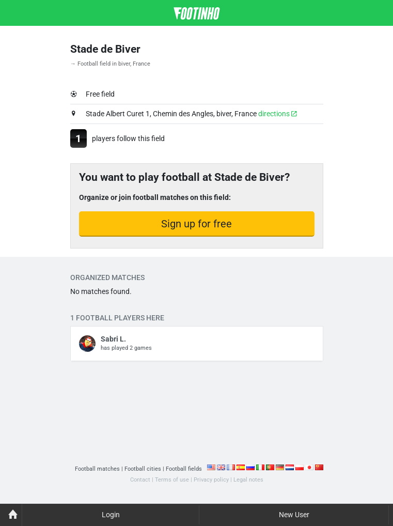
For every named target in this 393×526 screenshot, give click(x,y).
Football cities (142, 469)
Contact (140, 479)
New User (294, 514)
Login (111, 514)
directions (277, 114)
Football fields (184, 469)
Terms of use (172, 479)
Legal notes (248, 479)
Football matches (97, 469)
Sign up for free (196, 224)
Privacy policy (211, 479)
